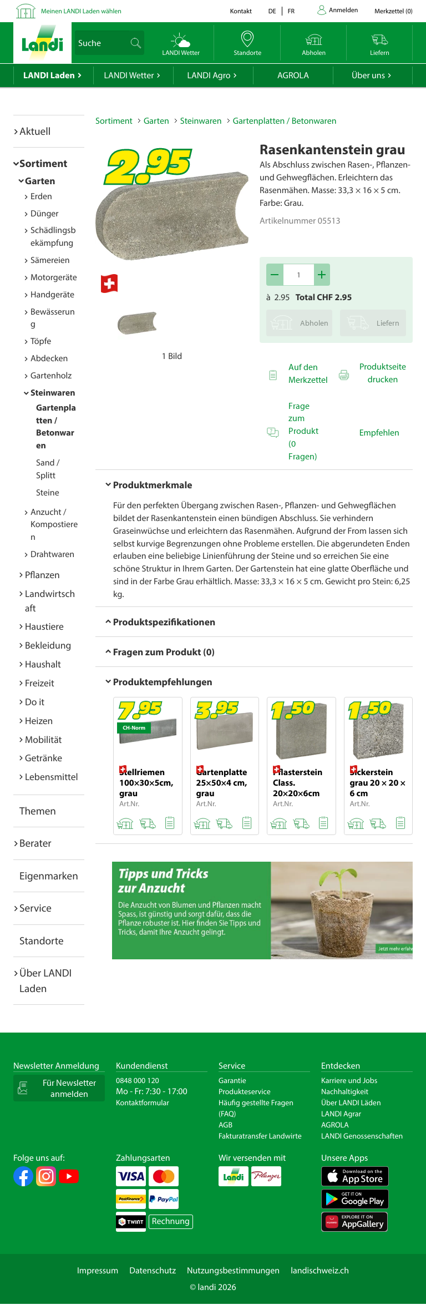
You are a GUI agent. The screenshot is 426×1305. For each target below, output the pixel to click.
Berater (35, 842)
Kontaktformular (142, 1102)
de (272, 11)
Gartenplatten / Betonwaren (285, 121)
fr (291, 11)
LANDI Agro (208, 75)
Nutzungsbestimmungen (233, 1270)
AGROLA (293, 75)
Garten (40, 180)
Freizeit (39, 682)
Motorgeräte (54, 277)
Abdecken (49, 358)
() (393, 11)
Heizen (39, 720)
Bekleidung (48, 645)
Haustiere (44, 626)
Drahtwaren (52, 554)
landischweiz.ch (320, 1270)
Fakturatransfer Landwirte (260, 1136)
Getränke (43, 757)
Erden (41, 196)
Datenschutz (152, 1270)
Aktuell (34, 131)
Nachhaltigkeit (344, 1091)
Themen (37, 810)
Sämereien (50, 260)
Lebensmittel (51, 776)
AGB (225, 1125)
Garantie (232, 1080)
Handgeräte (52, 294)
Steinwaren (53, 392)
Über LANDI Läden (351, 1102)
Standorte (41, 940)
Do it (34, 701)
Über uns (368, 75)
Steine (47, 492)
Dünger (45, 213)
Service (35, 907)
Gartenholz (51, 375)
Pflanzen (42, 574)
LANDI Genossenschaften (362, 1136)
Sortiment (43, 163)
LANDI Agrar (341, 1114)
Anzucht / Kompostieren (54, 525)
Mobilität (43, 739)
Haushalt (43, 663)
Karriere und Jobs (349, 1080)
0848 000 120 (137, 1080)
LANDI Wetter (129, 75)
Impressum (97, 1270)
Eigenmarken (48, 875)
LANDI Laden (49, 75)
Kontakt (241, 11)
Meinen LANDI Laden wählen (81, 11)
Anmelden (343, 10)
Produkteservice (245, 1091)
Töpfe (41, 341)
